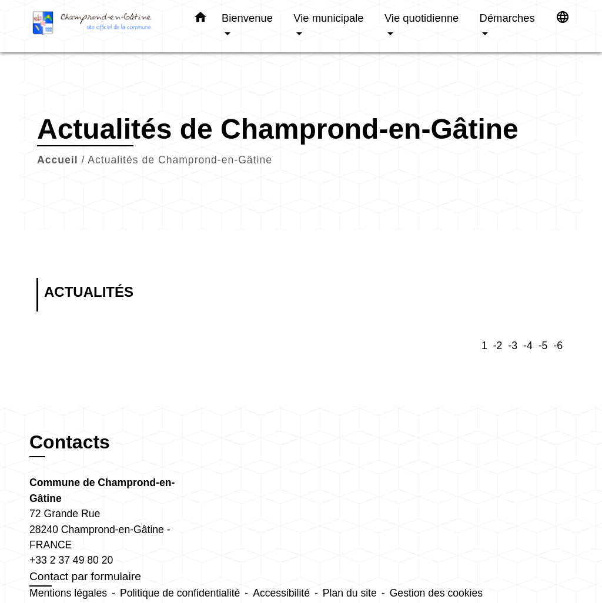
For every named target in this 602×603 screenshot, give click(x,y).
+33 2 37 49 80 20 (71, 560)
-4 (528, 345)
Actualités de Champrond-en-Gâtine (180, 160)
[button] (200, 19)
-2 (498, 345)
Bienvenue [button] (247, 18)
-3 (512, 345)
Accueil (57, 160)
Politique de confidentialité (180, 593)
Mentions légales (68, 593)
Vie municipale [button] (328, 18)
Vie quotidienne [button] (421, 18)
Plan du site (350, 593)
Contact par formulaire (85, 576)
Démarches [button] (507, 18)
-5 (543, 345)
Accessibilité (281, 593)
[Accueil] (101, 26)
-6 (558, 345)
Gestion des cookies (436, 593)
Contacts (69, 442)
